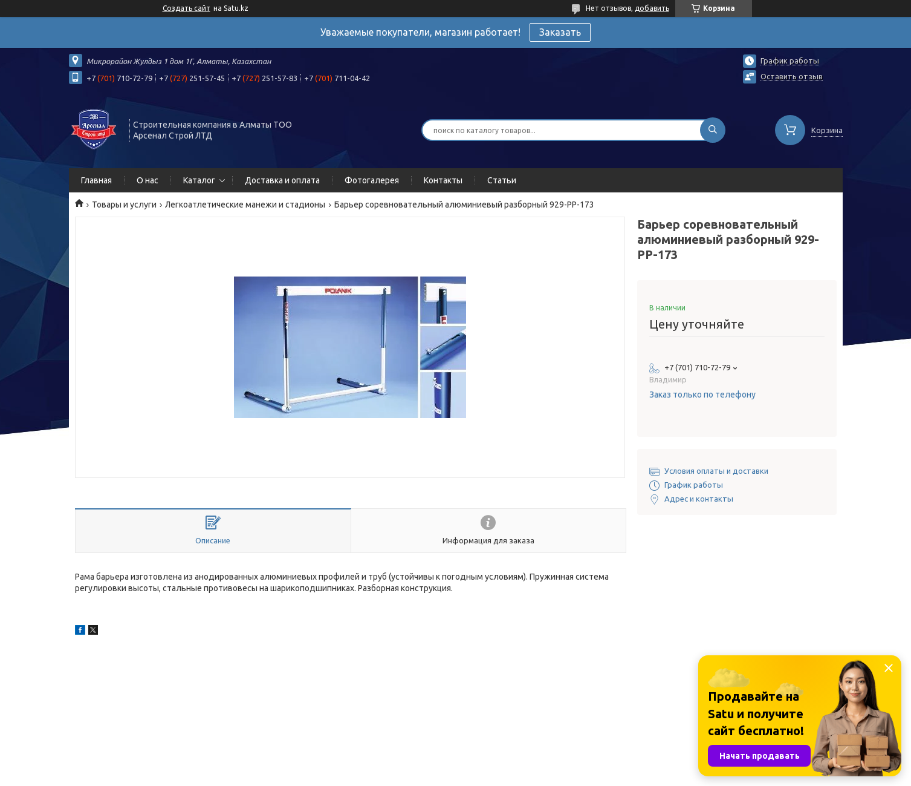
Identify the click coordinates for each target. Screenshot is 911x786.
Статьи (501, 180)
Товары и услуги (124, 204)
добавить (652, 8)
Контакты (443, 180)
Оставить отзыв (791, 76)
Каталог (199, 180)
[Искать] (712, 130)
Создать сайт (186, 8)
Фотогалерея (372, 180)
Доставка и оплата (282, 180)
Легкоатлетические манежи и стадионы (245, 204)
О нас (147, 180)
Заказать (560, 32)
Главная (96, 180)
